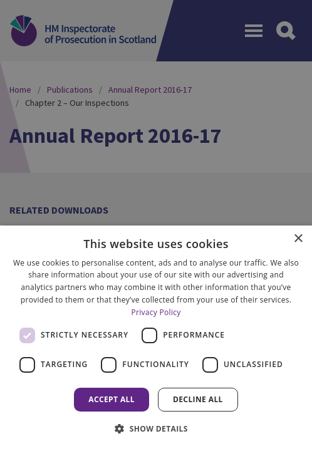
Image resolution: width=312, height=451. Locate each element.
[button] (156, 428)
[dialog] (156, 338)
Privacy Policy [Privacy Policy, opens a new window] (155, 312)
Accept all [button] (111, 399)
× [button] (298, 239)
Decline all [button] (198, 399)
